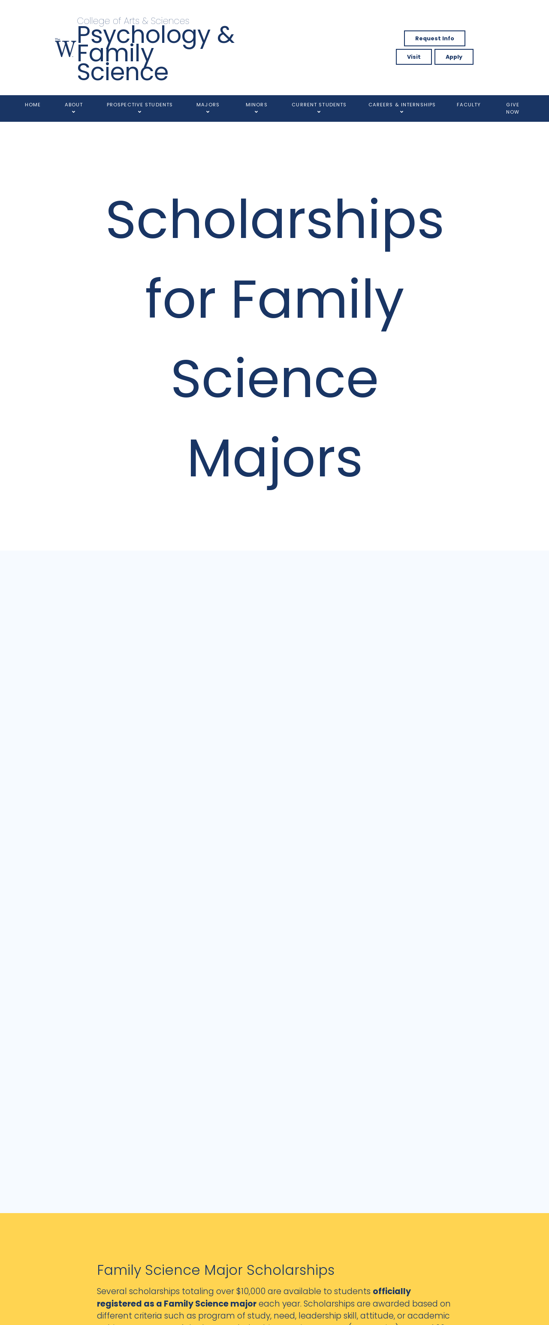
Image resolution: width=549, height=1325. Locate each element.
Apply (454, 56)
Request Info (434, 38)
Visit (414, 56)
